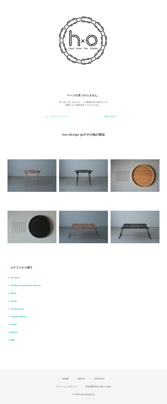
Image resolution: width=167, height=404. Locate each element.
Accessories (17, 309)
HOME (65, 379)
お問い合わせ (110, 116)
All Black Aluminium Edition (25, 285)
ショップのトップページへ (57, 116)
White (13, 293)
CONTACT (99, 379)
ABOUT (81, 379)
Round (13, 332)
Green (13, 301)
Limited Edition (18, 317)
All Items (15, 278)
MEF (12, 340)
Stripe (13, 324)
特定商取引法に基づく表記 (98, 386)
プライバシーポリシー (66, 386)
